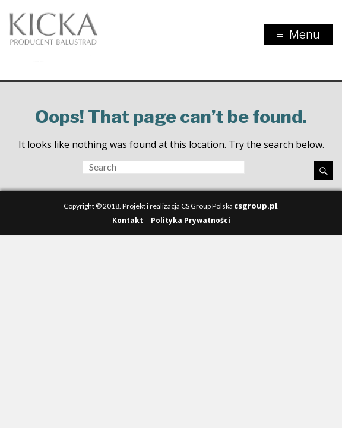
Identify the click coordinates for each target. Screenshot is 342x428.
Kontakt (127, 220)
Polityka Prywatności (190, 220)
